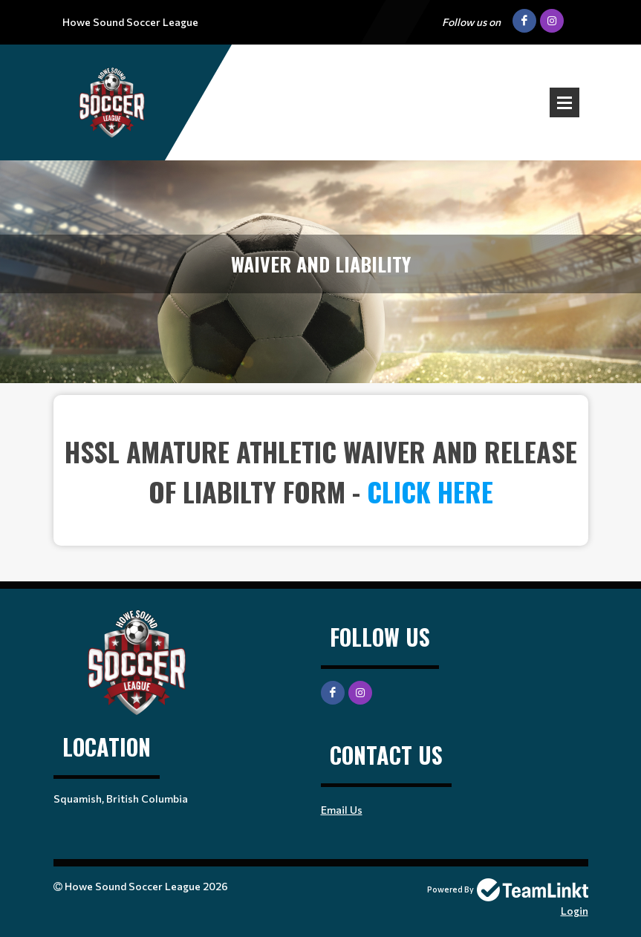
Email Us (341, 809)
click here (430, 491)
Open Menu (564, 102)
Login (574, 910)
